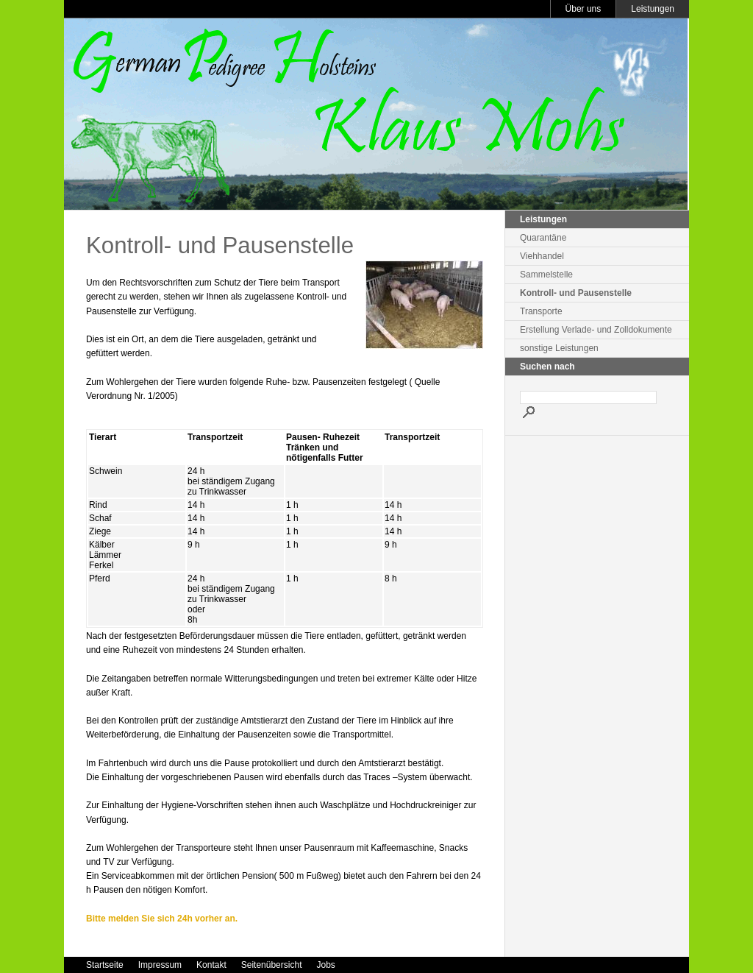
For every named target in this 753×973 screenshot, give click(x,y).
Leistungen (652, 9)
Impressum (160, 965)
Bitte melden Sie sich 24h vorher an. (162, 918)
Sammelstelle (546, 274)
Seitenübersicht (271, 965)
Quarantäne (543, 238)
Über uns (583, 9)
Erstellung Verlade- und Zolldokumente (596, 330)
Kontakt (211, 965)
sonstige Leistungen (559, 348)
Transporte (541, 311)
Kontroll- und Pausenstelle (576, 293)
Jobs (325, 965)
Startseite (105, 965)
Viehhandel (542, 256)
